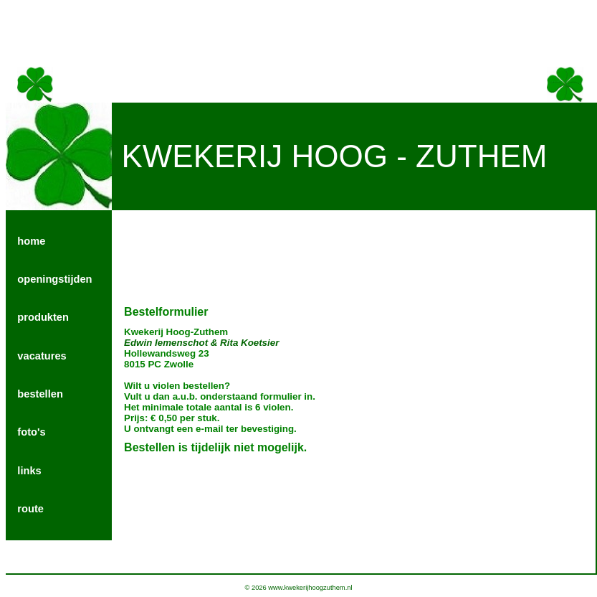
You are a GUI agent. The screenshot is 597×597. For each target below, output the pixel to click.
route (30, 508)
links (29, 470)
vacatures (41, 356)
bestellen (40, 394)
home (31, 241)
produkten (43, 317)
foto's (31, 432)
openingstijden (54, 279)
